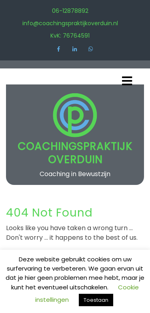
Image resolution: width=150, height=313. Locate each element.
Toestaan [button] (96, 300)
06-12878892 (70, 11)
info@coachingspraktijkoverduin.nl (70, 23)
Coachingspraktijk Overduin (75, 153)
